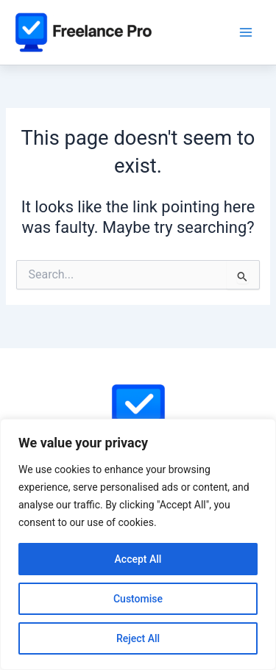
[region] (138, 544)
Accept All (138, 559)
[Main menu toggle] (245, 32)
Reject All (138, 638)
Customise (138, 599)
